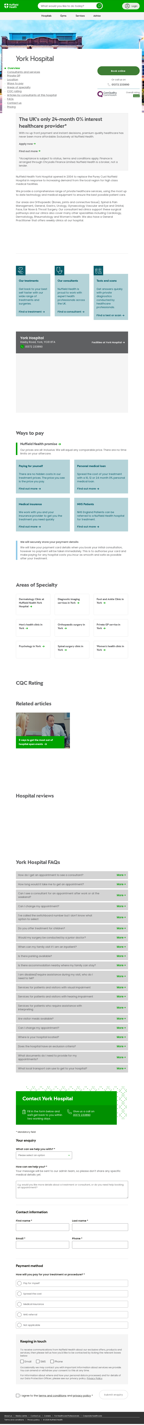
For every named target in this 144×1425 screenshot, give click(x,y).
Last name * (80, 1221)
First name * (24, 1221)
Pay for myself (28, 1284)
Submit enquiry (113, 1395)
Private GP (13, 75)
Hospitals (46, 16)
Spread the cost (29, 1295)
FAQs (10, 99)
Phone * (77, 1239)
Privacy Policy (94, 1379)
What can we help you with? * (35, 1150)
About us (8, 1417)
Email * (20, 1239)
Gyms (63, 16)
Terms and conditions (14, 1421)
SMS (43, 1362)
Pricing (11, 107)
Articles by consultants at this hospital (32, 95)
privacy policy (82, 1396)
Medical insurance (30, 1305)
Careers (47, 1417)
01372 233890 (81, 1116)
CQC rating (14, 91)
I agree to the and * (57, 1396)
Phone (59, 1362)
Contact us (14, 103)
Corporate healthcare (92, 1417)
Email (28, 1362)
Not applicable (28, 1326)
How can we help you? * (31, 1167)
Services (80, 16)
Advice (97, 16)
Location (12, 79)
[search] (70, 5)
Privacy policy (33, 1421)
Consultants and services (23, 72)
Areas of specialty (19, 87)
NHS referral (27, 1315)
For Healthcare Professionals (66, 1417)
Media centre (21, 1417)
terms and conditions (52, 1396)
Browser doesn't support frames (72, 233)
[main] (72, 716)
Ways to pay (15, 83)
